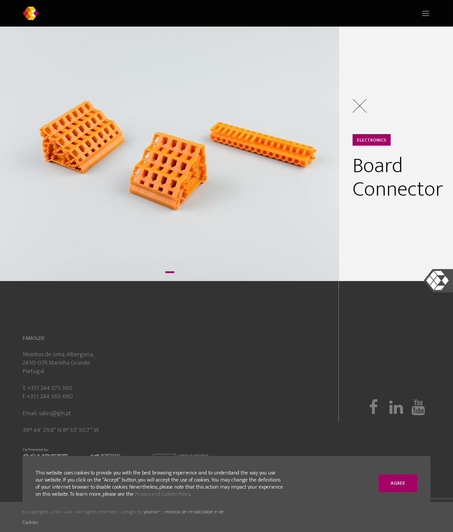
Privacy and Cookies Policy (162, 494)
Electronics (371, 140)
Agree (398, 483)
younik (150, 511)
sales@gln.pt (55, 413)
